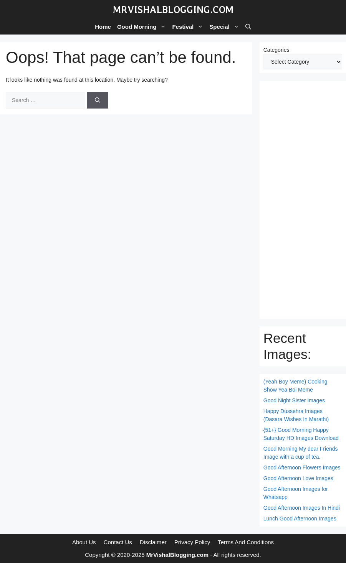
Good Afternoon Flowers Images (302, 467)
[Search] (97, 100)
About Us (84, 542)
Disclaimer (153, 542)
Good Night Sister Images (294, 400)
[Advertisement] (302, 200)
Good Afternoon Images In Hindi (301, 508)
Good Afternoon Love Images (298, 478)
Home (103, 26)
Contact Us (118, 542)
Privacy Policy (192, 542)
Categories (276, 50)
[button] (248, 27)
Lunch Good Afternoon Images (299, 518)
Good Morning (143, 27)
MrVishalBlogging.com (173, 9)
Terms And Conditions (246, 542)
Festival (189, 27)
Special (225, 27)
